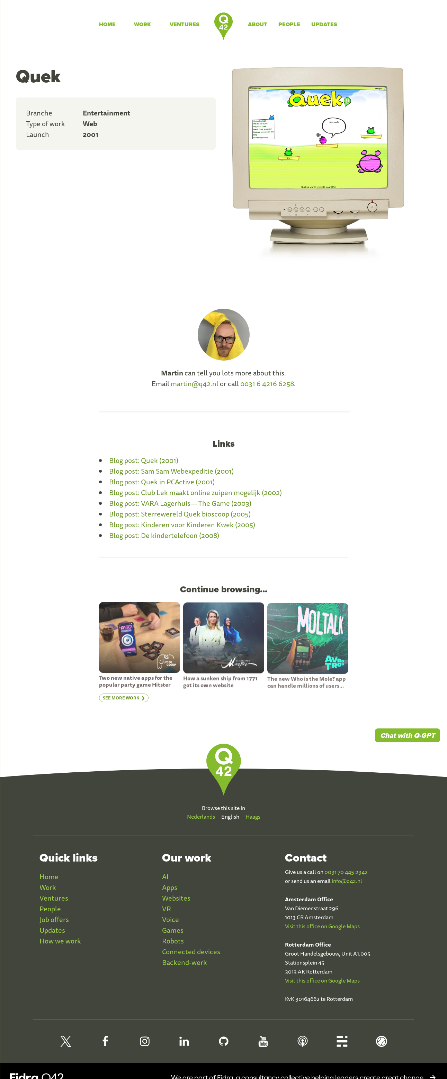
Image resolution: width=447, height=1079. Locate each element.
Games (173, 930)
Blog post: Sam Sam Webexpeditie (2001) (171, 471)
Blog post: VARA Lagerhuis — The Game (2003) (180, 503)
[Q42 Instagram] (144, 1044)
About (257, 24)
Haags (252, 816)
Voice (170, 919)
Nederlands (201, 816)
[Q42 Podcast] (302, 1044)
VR (166, 908)
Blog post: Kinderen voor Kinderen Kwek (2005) (182, 524)
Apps (169, 887)
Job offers (54, 919)
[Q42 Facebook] (105, 1044)
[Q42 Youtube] (263, 1044)
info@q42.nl (347, 880)
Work (142, 24)
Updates (324, 24)
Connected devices (191, 951)
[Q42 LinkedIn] (184, 1044)
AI (165, 876)
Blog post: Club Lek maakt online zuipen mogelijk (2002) (195, 492)
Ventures (184, 24)
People (289, 24)
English (230, 816)
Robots (173, 941)
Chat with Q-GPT (407, 735)
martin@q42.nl (194, 383)
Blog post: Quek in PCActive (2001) (162, 481)
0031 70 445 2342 (346, 871)
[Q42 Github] (223, 1044)
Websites (176, 898)
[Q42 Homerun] (381, 1044)
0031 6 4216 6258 (267, 383)
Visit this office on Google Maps (322, 926)
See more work (121, 701)
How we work (60, 941)
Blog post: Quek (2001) (143, 460)
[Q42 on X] (65, 1044)
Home (107, 24)
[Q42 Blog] (342, 1044)
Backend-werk (184, 962)
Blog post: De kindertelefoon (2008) (164, 535)
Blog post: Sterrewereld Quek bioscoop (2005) (180, 514)
